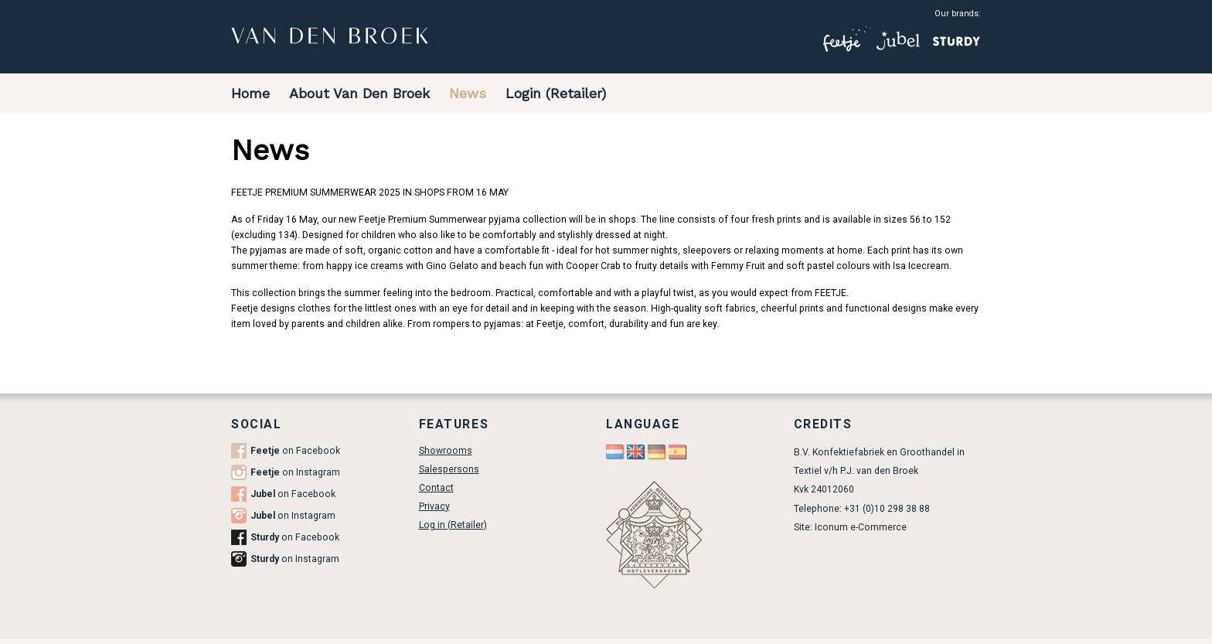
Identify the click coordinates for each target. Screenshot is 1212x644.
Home (250, 93)
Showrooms (445, 450)
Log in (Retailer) (453, 525)
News (467, 93)
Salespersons (449, 469)
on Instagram (295, 472)
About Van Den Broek (359, 93)
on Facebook (295, 450)
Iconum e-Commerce (861, 527)
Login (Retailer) (556, 93)
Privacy (434, 506)
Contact (436, 487)
